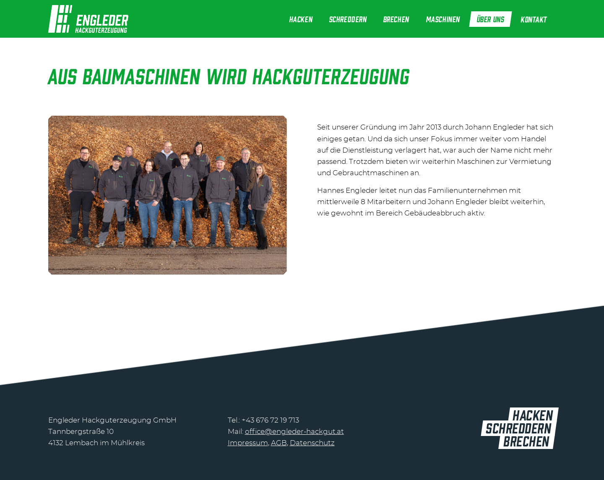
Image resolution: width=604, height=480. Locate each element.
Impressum (248, 442)
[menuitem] (301, 19)
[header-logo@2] (88, 19)
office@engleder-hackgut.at (294, 431)
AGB (279, 442)
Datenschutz (312, 442)
